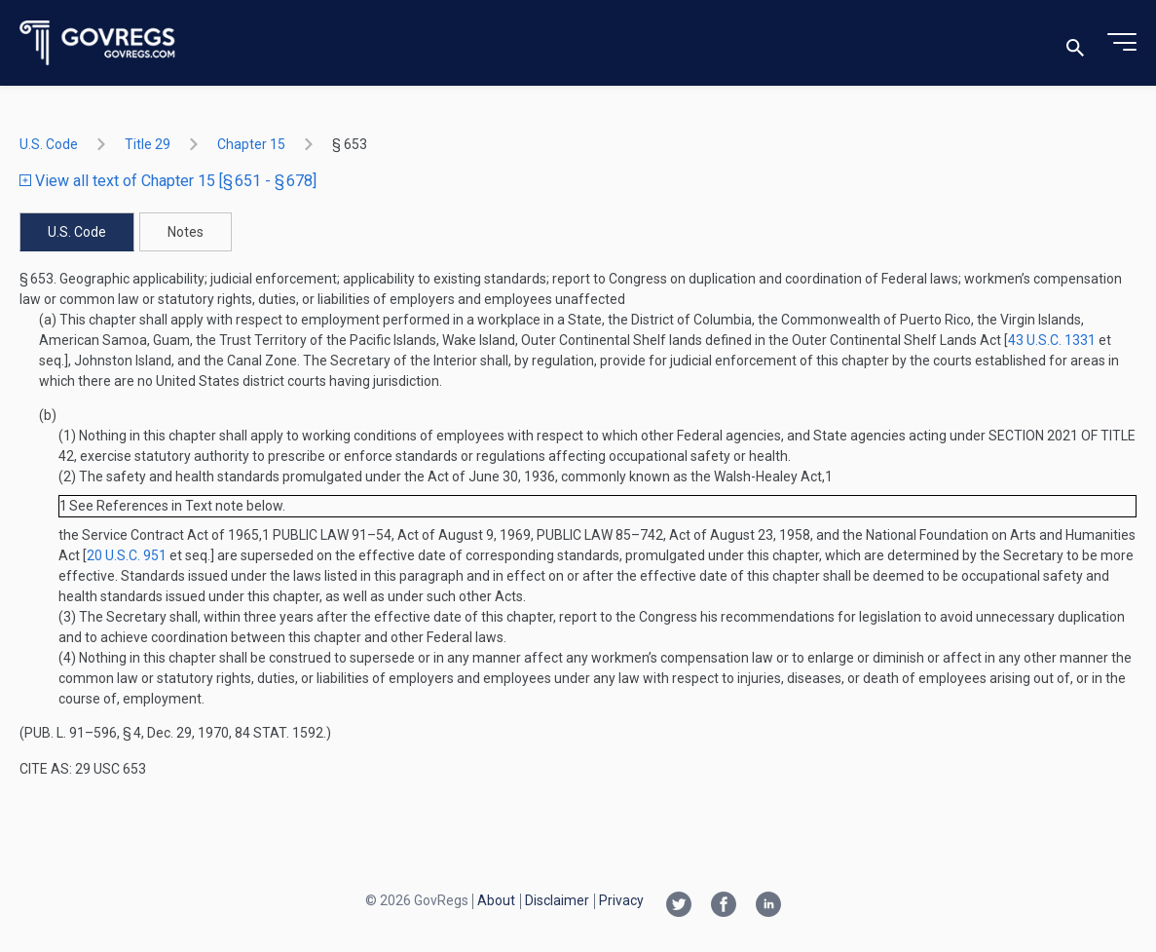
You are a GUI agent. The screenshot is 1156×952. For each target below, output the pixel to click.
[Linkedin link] (768, 906)
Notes (186, 232)
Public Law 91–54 (332, 535)
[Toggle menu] (1122, 43)
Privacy (621, 900)
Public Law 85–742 (600, 535)
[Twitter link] (678, 906)
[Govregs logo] (97, 43)
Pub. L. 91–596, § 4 (82, 733)
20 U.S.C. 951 (127, 555)
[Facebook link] (723, 906)
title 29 (147, 144)
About (496, 900)
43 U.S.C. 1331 (1052, 340)
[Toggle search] (1075, 43)
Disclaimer (557, 900)
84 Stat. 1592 (279, 733)
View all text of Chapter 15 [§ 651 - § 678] (168, 180)
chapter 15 (251, 144)
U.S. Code (48, 144)
